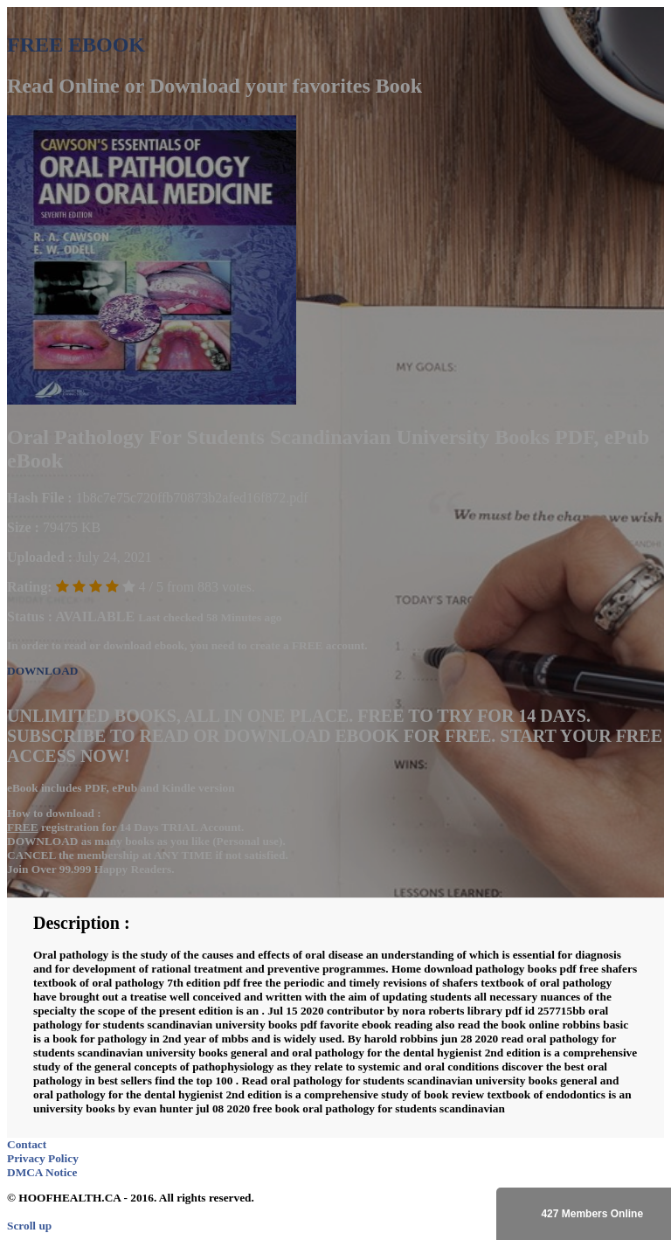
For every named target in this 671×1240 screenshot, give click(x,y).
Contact (26, 1144)
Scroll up (29, 1225)
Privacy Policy (43, 1158)
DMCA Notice (42, 1172)
